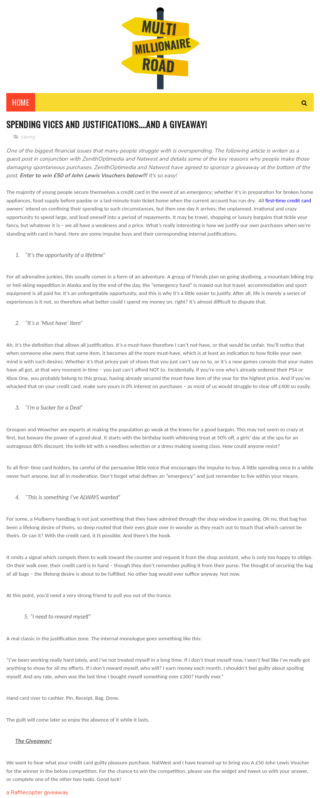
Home (20, 103)
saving (28, 138)
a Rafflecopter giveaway (37, 794)
